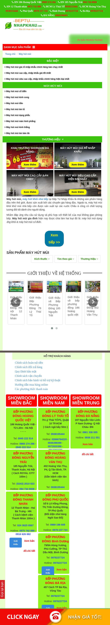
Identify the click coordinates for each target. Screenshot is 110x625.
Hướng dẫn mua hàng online (31, 384)
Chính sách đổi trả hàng (28, 367)
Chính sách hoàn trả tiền (29, 362)
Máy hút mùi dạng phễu (18, 115)
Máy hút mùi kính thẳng (18, 127)
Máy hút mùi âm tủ (15, 109)
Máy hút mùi (25, 54)
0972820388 (55, 446)
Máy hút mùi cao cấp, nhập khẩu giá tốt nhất (28, 73)
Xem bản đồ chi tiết (29, 545)
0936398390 (55, 442)
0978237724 (72, 11)
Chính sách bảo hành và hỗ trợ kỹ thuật (37, 380)
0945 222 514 (25, 438)
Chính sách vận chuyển (28, 375)
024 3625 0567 (25, 525)
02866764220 (59, 439)
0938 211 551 (92, 437)
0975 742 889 (34, 6)
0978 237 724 (41, 11)
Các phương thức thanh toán (31, 389)
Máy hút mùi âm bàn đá (18, 133)
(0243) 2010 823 (25, 483)
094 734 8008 (90, 2)
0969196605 (61, 15)
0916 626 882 (23, 534)
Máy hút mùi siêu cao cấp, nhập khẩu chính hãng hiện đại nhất (37, 79)
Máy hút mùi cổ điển (16, 91)
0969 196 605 (57, 524)
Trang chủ (10, 54)
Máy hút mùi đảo (14, 103)
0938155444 (71, 6)
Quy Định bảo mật (25, 371)
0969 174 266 (49, 2)
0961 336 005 (90, 432)
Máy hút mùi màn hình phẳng (20, 121)
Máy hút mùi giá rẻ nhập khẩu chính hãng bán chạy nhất (34, 67)
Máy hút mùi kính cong (17, 97)
